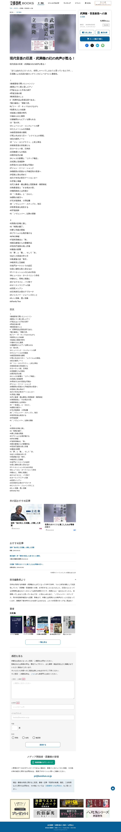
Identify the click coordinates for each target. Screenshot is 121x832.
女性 (27, 738)
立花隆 (82, 17)
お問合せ (71, 825)
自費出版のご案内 (60, 825)
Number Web (66, 827)
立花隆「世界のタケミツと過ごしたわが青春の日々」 (27, 564)
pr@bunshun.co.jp (43, 776)
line (102, 45)
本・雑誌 (41, 3)
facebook (87, 45)
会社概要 (50, 825)
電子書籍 (18, 12)
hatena (97, 45)
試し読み (88, 32)
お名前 (13, 703)
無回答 (38, 738)
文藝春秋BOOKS (22, 3)
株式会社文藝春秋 (49, 827)
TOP (11, 8)
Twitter (92, 45)
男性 (16, 738)
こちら (33, 674)
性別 (12, 734)
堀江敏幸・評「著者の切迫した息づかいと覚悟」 (25, 556)
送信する (43, 745)
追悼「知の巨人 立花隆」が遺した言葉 (22, 547)
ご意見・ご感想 (16, 679)
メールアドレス (16, 713)
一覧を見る (43, 642)
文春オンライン (58, 827)
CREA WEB (73, 827)
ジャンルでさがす (53, 3)
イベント (78, 3)
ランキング (67, 3)
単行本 (16, 8)
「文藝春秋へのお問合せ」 (53, 786)
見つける (88, 3)
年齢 (12, 724)
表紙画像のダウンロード (44, 762)
